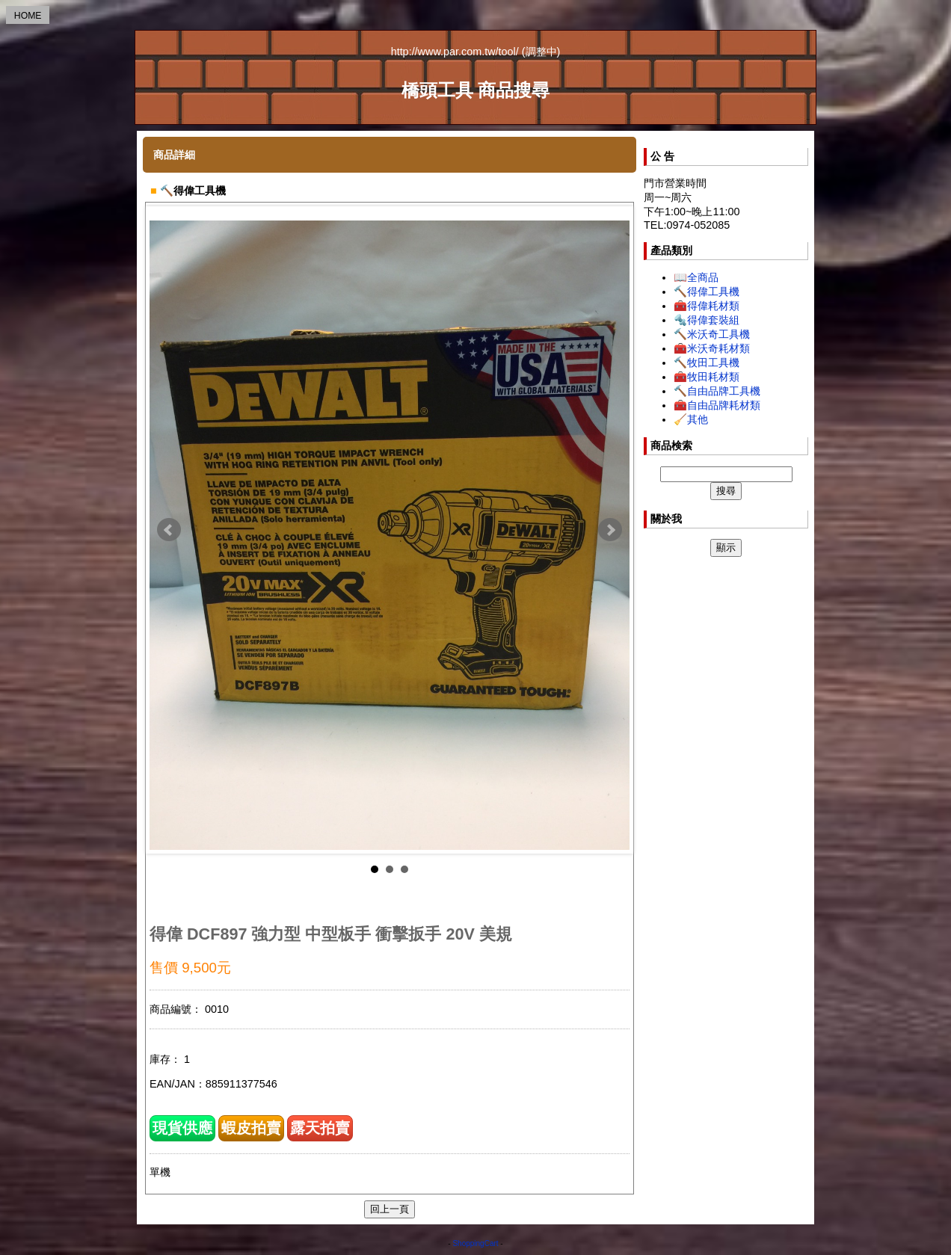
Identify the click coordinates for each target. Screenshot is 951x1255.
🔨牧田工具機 (706, 363)
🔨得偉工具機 (706, 291)
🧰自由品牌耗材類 (717, 405)
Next (610, 530)
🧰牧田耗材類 (706, 377)
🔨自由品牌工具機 (717, 391)
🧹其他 (691, 419)
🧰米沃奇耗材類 (712, 348)
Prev (169, 530)
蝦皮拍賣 (251, 1128)
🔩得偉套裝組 (706, 320)
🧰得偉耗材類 (706, 306)
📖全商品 (696, 277)
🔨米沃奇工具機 (712, 334)
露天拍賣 (320, 1128)
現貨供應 (182, 1128)
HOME (28, 15)
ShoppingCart (475, 1243)
